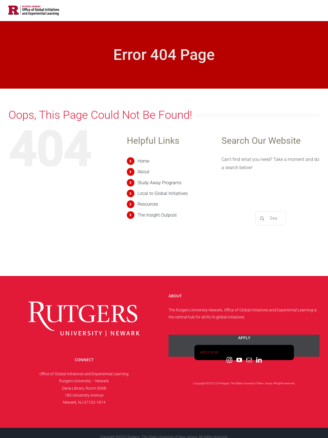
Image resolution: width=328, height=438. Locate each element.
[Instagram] (229, 360)
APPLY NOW (209, 352)
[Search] (262, 218)
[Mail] (249, 360)
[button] (311, 10)
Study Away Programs (159, 182)
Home (143, 161)
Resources (148, 204)
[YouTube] (239, 360)
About (143, 171)
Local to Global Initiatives (163, 193)
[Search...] (270, 218)
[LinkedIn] (259, 360)
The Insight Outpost (157, 215)
